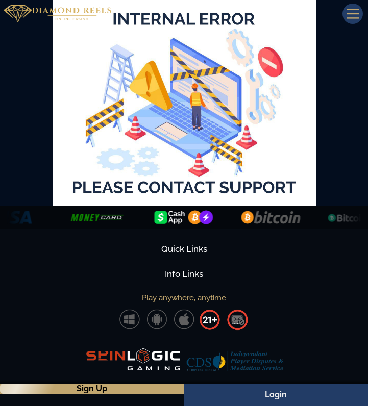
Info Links (184, 274)
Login (276, 394)
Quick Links (184, 249)
